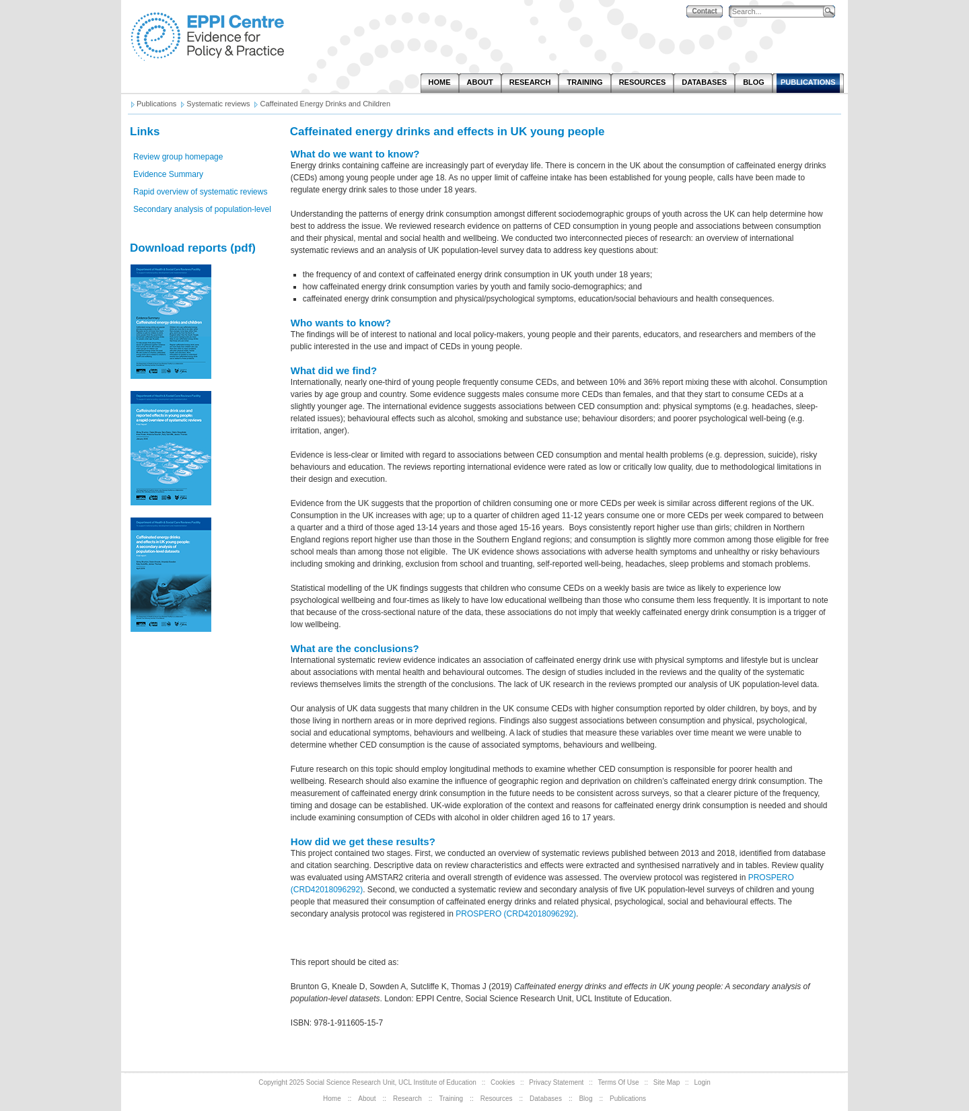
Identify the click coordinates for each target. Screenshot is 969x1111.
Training (451, 1098)
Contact (704, 11)
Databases (546, 1098)
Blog (585, 1098)
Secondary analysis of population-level (202, 209)
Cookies (503, 1082)
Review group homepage (178, 157)
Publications (628, 1098)
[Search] (779, 11)
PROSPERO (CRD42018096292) (516, 914)
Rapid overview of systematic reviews (200, 191)
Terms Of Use (618, 1082)
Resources (496, 1098)
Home (332, 1098)
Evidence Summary (168, 174)
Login (702, 1082)
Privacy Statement (556, 1082)
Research (407, 1098)
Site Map (666, 1082)
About (366, 1098)
